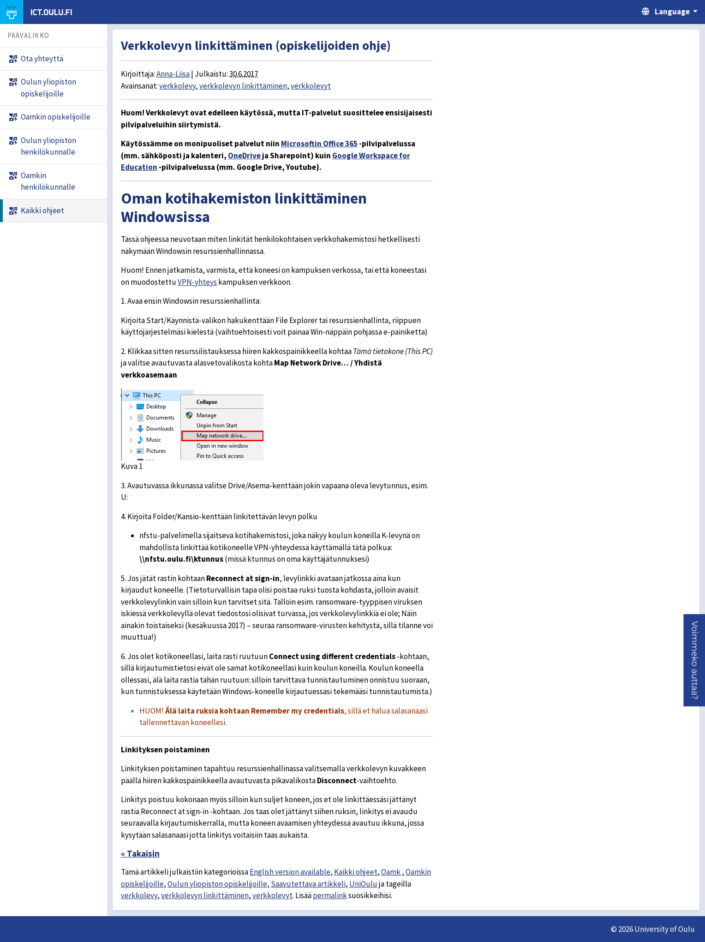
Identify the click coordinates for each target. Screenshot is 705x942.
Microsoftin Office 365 (319, 143)
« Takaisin (140, 853)
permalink (330, 895)
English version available (290, 872)
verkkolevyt (311, 86)
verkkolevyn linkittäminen (243, 86)
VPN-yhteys (197, 282)
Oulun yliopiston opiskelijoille (217, 884)
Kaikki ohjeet (355, 872)
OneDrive (244, 155)
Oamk (391, 872)
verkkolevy (177, 86)
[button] (694, 660)
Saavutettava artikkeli (308, 884)
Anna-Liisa (173, 74)
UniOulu (363, 884)
